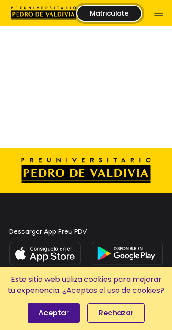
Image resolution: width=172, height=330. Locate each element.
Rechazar (116, 313)
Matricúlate (109, 13)
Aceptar (54, 313)
